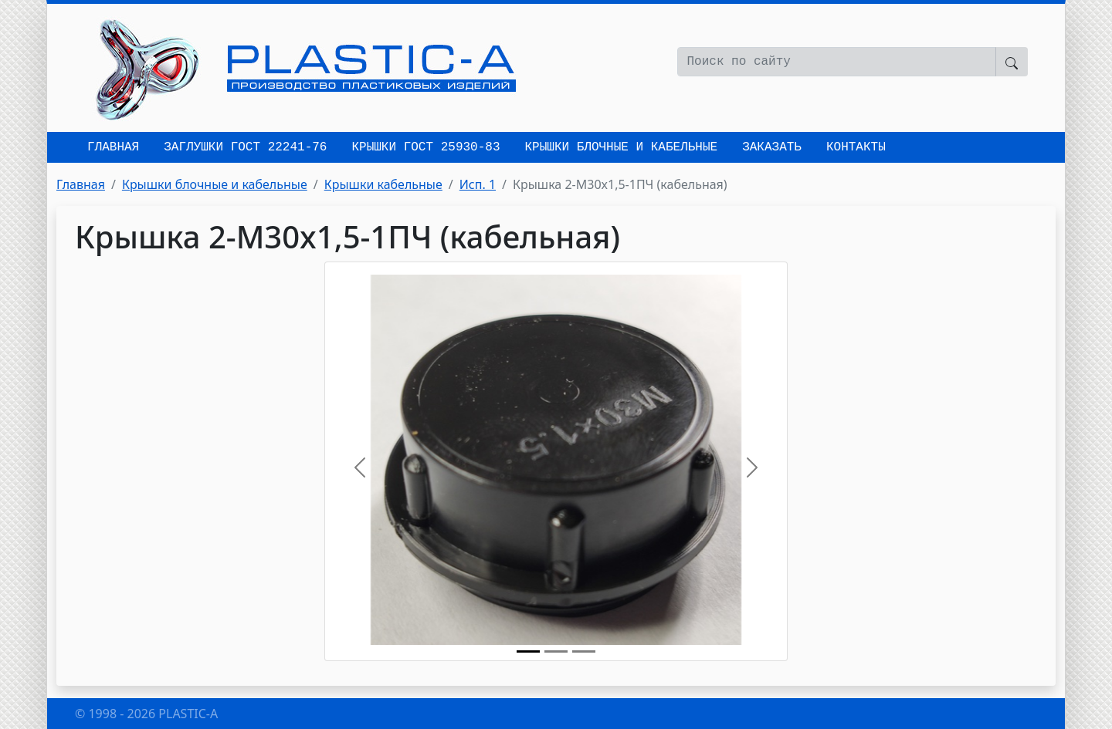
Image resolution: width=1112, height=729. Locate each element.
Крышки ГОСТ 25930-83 (425, 147)
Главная (113, 147)
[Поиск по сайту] (837, 61)
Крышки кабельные (383, 184)
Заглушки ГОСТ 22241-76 (245, 147)
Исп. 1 (477, 184)
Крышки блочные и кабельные (620, 147)
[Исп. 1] (583, 651)
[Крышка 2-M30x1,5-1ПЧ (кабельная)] (528, 651)
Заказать (772, 147)
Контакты (856, 147)
